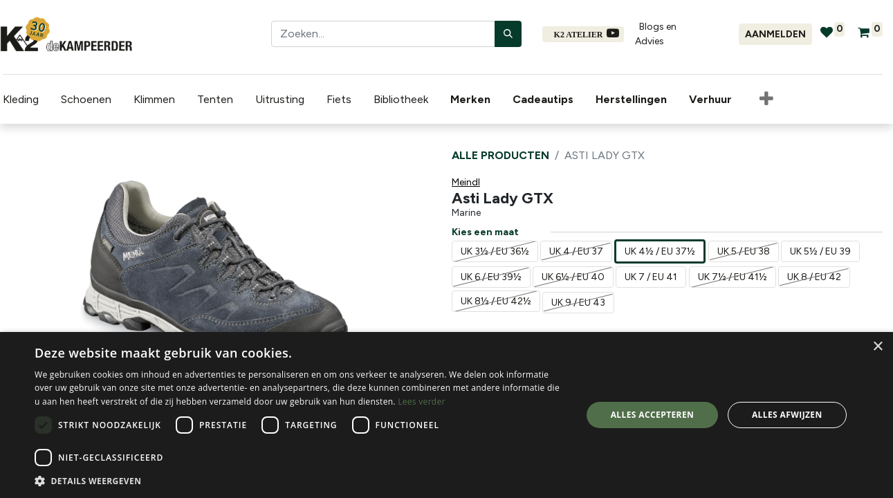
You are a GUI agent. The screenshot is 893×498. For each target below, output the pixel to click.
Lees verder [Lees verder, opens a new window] (421, 401)
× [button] (877, 347)
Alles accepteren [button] (652, 415)
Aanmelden (775, 34)
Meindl (466, 182)
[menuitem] (470, 99)
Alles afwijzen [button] (787, 415)
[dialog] (446, 415)
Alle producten (500, 155)
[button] (763, 99)
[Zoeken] (508, 34)
